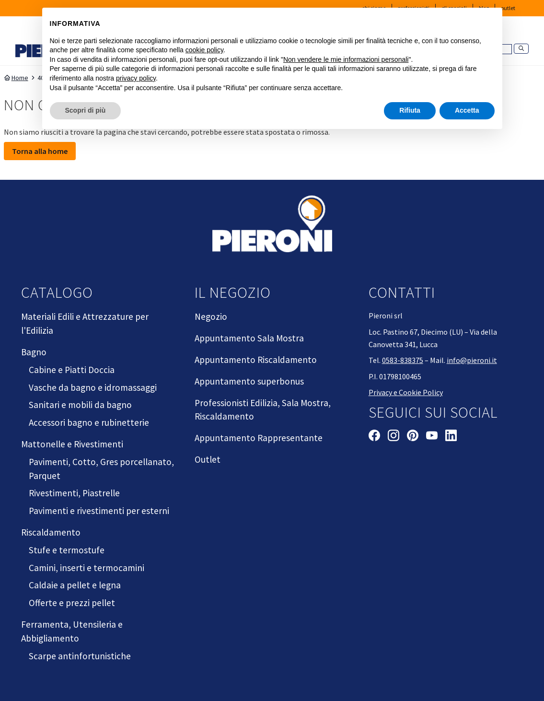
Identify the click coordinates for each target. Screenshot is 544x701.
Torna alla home (40, 151)
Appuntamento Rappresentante (259, 438)
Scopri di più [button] (85, 110)
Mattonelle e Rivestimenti (72, 444)
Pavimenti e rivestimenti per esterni (99, 510)
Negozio (211, 316)
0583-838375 (402, 360)
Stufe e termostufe (66, 550)
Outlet (207, 459)
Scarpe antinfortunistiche (80, 656)
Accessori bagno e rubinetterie (89, 422)
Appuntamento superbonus (249, 381)
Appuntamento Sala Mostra (249, 338)
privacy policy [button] (136, 78)
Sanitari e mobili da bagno (80, 404)
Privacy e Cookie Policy (406, 392)
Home (16, 77)
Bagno (33, 352)
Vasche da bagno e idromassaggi (93, 387)
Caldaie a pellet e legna (75, 585)
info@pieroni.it (472, 360)
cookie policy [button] (204, 50)
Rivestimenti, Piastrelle (74, 493)
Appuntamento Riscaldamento (256, 359)
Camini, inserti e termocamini (86, 567)
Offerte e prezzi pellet (72, 602)
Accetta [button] (467, 110)
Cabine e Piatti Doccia (72, 369)
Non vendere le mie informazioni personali (345, 59)
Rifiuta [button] (409, 110)
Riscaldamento (51, 532)
